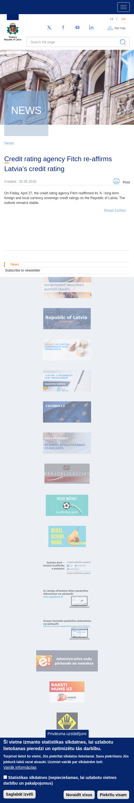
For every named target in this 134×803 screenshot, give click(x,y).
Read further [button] (115, 210)
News (9, 143)
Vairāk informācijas (19, 767)
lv (112, 19)
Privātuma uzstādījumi (67, 733)
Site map (120, 27)
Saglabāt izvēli (19, 794)
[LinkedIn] (91, 28)
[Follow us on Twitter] (49, 28)
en (124, 19)
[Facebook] (63, 28)
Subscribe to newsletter (22, 270)
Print (126, 182)
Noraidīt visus (79, 795)
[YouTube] (77, 28)
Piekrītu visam (113, 795)
